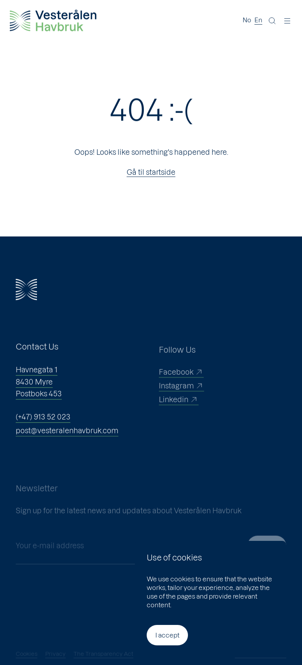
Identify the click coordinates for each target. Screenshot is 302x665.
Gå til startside (151, 172)
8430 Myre (34, 387)
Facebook (181, 381)
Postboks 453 (39, 399)
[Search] (272, 20)
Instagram (181, 395)
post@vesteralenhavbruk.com (67, 436)
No (247, 19)
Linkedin (179, 409)
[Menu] (287, 20)
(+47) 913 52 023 (43, 423)
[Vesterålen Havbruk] (53, 20)
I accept (167, 635)
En (258, 19)
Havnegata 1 (36, 375)
